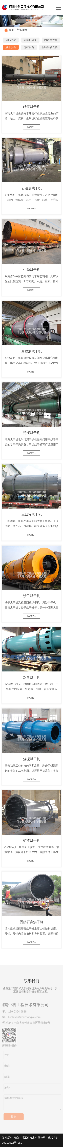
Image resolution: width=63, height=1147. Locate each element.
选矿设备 (29, 47)
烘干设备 (10, 47)
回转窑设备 (51, 40)
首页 (11, 29)
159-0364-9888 (16, 1011)
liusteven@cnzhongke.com (23, 1017)
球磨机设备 (30, 40)
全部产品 (10, 40)
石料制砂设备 (49, 47)
